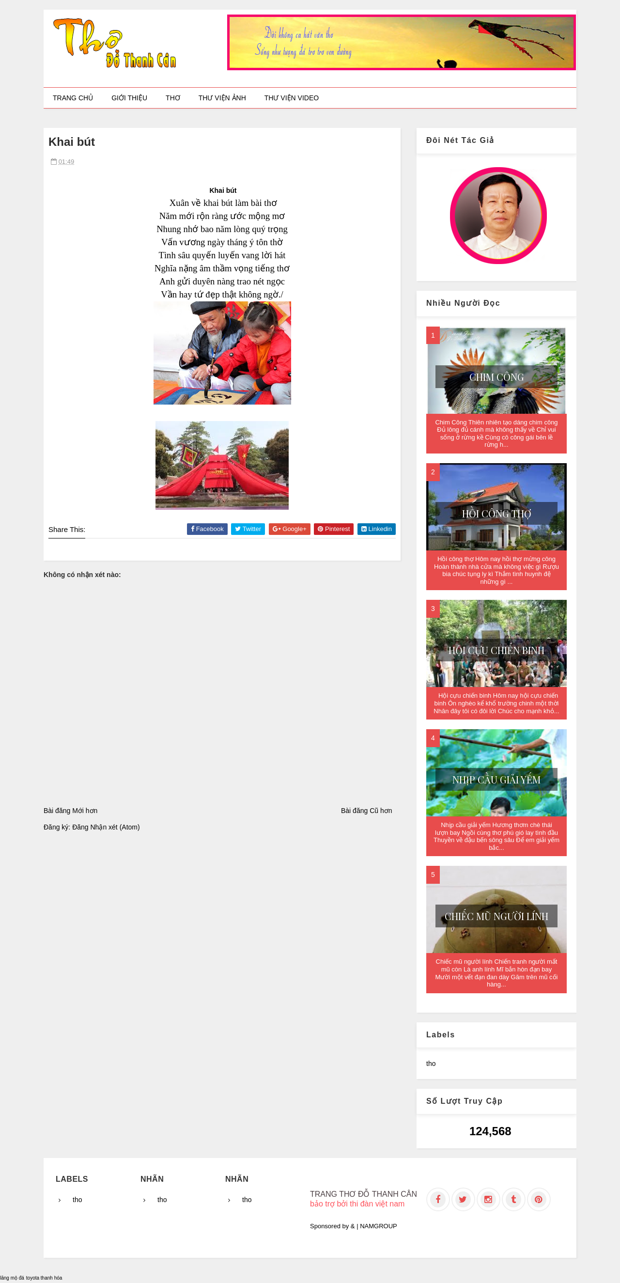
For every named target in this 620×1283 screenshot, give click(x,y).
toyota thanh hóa (44, 1278)
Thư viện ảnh (222, 98)
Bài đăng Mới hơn (70, 810)
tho (430, 1063)
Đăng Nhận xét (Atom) (106, 827)
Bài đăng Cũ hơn (366, 810)
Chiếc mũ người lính (496, 916)
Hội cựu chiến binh (496, 650)
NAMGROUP (378, 1226)
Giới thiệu (129, 98)
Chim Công (496, 376)
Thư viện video (291, 98)
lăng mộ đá (12, 1278)
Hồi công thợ (496, 513)
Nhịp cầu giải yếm (496, 779)
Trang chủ (73, 98)
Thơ (173, 98)
